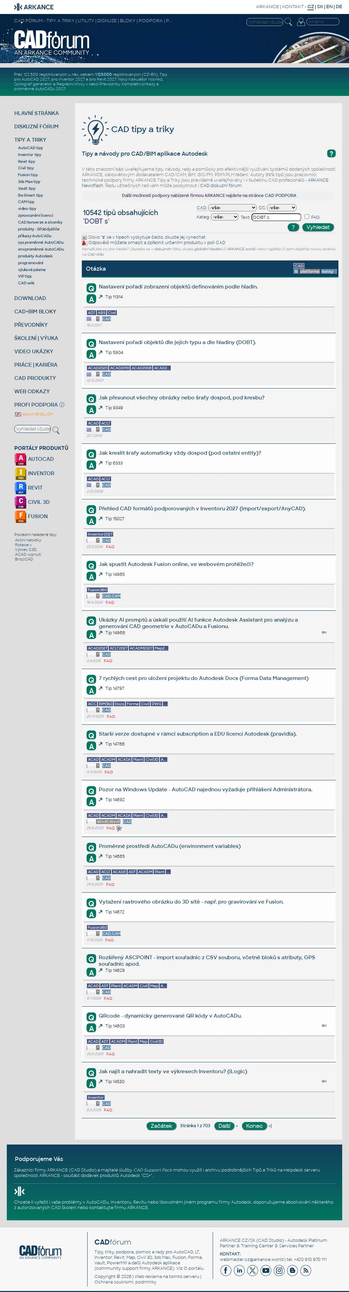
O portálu (193, 1268)
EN (329, 7)
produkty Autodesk (35, 256)
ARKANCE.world (241, 249)
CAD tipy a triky (128, 129)
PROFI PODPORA (36, 404)
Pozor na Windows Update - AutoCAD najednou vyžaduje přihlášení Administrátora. (205, 789)
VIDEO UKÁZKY (33, 351)
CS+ (146, 1175)
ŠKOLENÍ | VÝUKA (36, 338)
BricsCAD (24, 559)
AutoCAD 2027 (35, 79)
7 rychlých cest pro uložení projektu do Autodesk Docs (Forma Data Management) (203, 678)
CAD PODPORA (281, 195)
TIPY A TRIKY (30, 140)
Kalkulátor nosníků (145, 79)
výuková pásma (32, 269)
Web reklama (148, 1276)
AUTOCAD (34, 459)
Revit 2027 (107, 79)
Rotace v (23, 544)
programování (30, 262)
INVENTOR (34, 473)
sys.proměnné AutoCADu (41, 242)
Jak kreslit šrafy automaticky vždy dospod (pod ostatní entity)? (180, 453)
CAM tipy (26, 201)
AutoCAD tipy (30, 147)
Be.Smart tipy (30, 195)
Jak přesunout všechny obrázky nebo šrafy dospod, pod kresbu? (181, 397)
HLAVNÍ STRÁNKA (36, 113)
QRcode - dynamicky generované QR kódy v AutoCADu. (170, 1015)
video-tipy (27, 208)
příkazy (148, 84)
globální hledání (208, 249)
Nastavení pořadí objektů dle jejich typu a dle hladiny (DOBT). (177, 342)
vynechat (196, 237)
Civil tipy (26, 168)
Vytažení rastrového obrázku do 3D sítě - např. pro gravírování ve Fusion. (191, 901)
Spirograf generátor (33, 84)
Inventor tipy (29, 154)
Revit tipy (26, 161)
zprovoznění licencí (35, 215)
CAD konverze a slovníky (40, 222)
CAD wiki (26, 283)
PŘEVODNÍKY (31, 325)
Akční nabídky (28, 540)
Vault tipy (26, 188)
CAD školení (63, 1207)
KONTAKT (293, 7)
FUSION (31, 516)
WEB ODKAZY (32, 391)
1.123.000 (103, 74)
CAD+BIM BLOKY (35, 311)
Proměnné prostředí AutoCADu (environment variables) (170, 846)
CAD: (202, 208)
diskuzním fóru (167, 249)
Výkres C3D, (26, 549)
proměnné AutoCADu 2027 (39, 88)
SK (320, 7)
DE (339, 7)
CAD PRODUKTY (35, 378)
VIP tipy (25, 276)
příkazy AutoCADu (34, 235)
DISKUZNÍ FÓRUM (36, 126)
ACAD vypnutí (28, 554)
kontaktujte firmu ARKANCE (118, 1207)
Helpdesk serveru (302, 1170)
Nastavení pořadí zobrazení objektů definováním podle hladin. (178, 286)
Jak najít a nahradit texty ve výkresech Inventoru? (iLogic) (173, 1071)
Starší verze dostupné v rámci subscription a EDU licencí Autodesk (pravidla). (198, 733)
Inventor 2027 (72, 79)
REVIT (28, 487)
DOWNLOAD (30, 298)
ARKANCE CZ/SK (237, 1240)
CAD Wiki (95, 254)
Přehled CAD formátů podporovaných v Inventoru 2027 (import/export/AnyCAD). (202, 508)
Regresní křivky (71, 84)
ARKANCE (267, 7)
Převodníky (110, 84)
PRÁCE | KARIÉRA (36, 364)
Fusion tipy (27, 174)
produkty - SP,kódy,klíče (39, 229)
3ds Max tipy (29, 181)
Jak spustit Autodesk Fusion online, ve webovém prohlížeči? (176, 564)
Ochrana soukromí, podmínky (125, 1282)
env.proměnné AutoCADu (41, 249)
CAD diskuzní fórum (221, 185)
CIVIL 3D (32, 502)
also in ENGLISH (33, 414)
